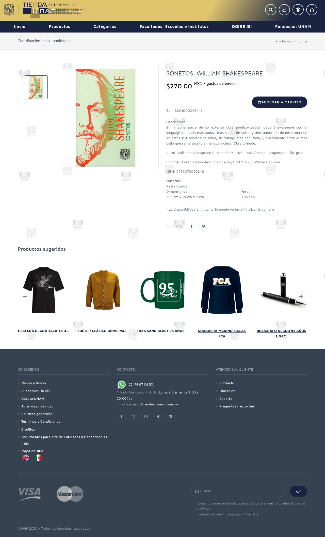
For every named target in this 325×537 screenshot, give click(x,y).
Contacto (226, 383)
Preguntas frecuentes (237, 406)
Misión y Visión (33, 383)
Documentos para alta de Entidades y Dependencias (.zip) (64, 440)
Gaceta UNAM (32, 398)
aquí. (263, 514)
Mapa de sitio (32, 451)
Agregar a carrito (279, 102)
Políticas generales (36, 414)
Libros (302, 41)
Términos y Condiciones (40, 421)
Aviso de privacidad (37, 406)
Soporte (225, 398)
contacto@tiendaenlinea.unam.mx (152, 404)
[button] (270, 9)
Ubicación (227, 391)
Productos (283, 41)
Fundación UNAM (35, 391)
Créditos (28, 429)
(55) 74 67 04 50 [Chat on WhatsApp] (135, 384)
